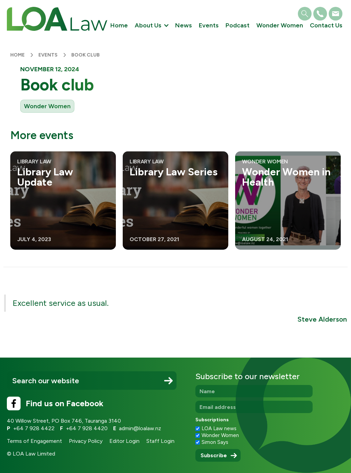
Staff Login (160, 441)
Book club (85, 55)
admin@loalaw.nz (140, 428)
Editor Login (124, 441)
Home (119, 25)
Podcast (238, 25)
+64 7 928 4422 (34, 428)
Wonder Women (279, 25)
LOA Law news (219, 428)
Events (209, 25)
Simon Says (215, 442)
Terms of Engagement (34, 441)
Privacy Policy (85, 441)
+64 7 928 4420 (87, 428)
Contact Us (326, 25)
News (183, 25)
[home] (57, 19)
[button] (151, 25)
